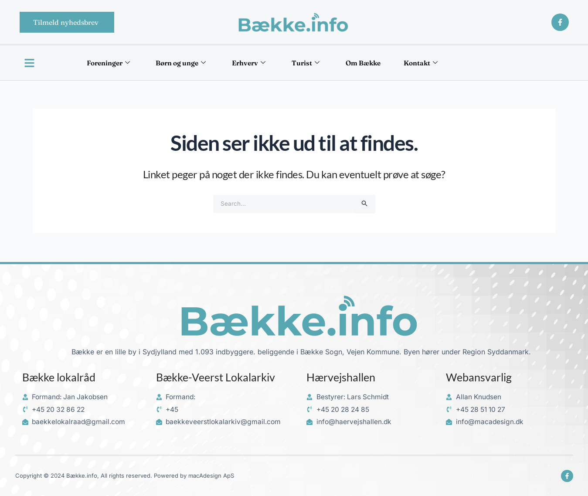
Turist (308, 62)
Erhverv (247, 62)
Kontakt (431, 62)
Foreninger (98, 62)
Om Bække (369, 62)
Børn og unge (175, 62)
